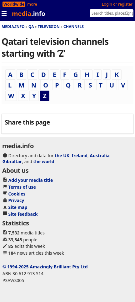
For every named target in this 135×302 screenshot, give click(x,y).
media (28, 13)
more (32, 4)
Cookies (17, 194)
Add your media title (30, 180)
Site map (18, 207)
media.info (13, 26)
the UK (62, 155)
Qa (31, 26)
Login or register (117, 4)
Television (49, 26)
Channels (73, 26)
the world (43, 161)
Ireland (80, 155)
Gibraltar (12, 161)
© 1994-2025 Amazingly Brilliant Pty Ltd (45, 267)
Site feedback (23, 214)
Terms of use (22, 187)
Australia (99, 155)
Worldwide (13, 4)
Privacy (16, 200)
